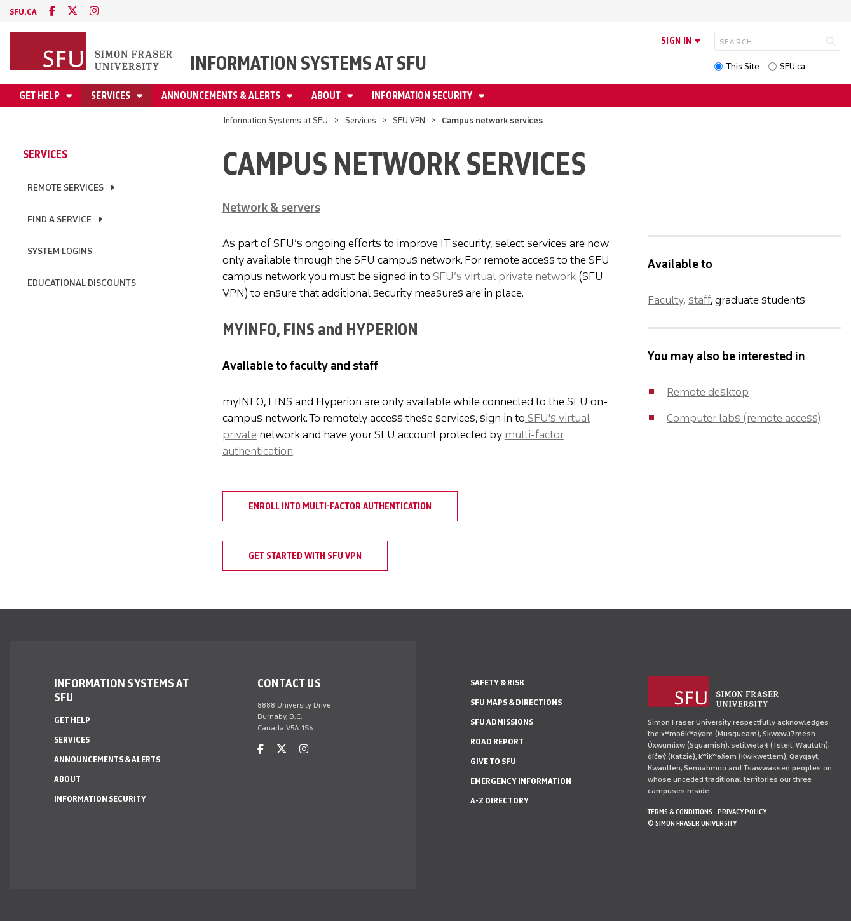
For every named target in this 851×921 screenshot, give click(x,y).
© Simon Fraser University (692, 823)
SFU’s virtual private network (504, 276)
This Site (742, 66)
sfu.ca (23, 11)
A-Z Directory (499, 800)
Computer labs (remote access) (743, 418)
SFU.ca (792, 66)
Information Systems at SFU (308, 63)
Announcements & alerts (221, 96)
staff (699, 300)
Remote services (65, 187)
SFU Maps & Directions (516, 702)
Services (111, 96)
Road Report (497, 741)
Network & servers (271, 208)
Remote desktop (708, 392)
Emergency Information (520, 781)
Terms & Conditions (680, 811)
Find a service (59, 219)
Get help (40, 96)
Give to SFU (493, 761)
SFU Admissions (501, 721)
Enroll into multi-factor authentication (340, 506)
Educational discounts (81, 283)
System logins (59, 251)
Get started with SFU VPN (305, 555)
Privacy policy (742, 811)
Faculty (665, 300)
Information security (423, 96)
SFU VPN (409, 120)
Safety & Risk (497, 682)
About (327, 96)
